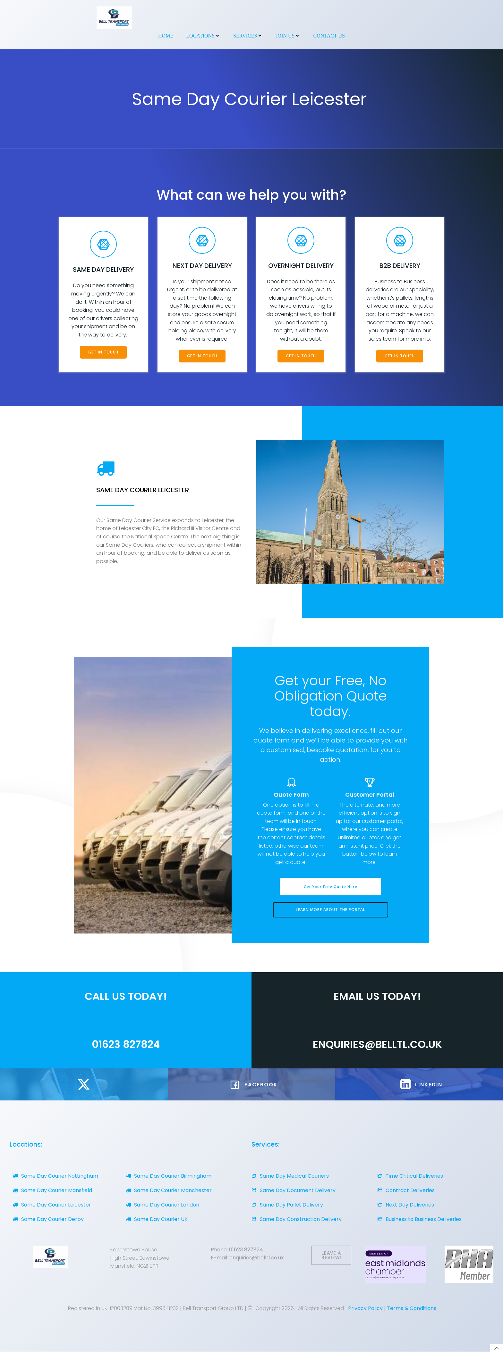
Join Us (288, 35)
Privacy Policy (365, 1308)
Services (248, 35)
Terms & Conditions (411, 1308)
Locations (203, 35)
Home (165, 35)
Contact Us (329, 35)
